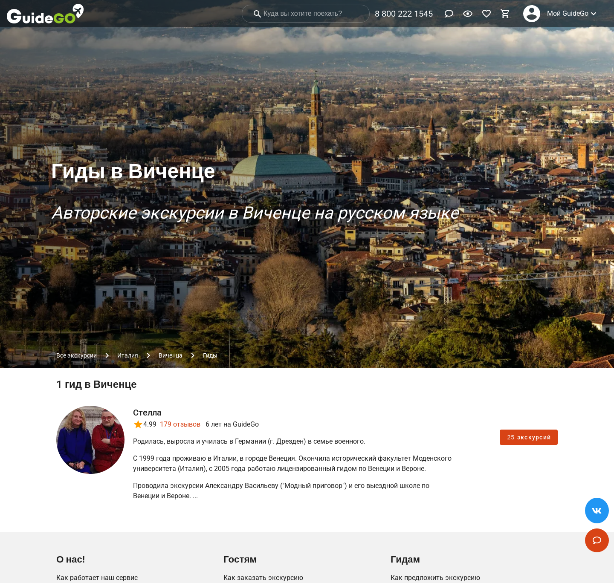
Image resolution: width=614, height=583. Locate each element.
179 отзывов (180, 424)
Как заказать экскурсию (263, 578)
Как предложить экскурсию (435, 578)
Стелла (147, 412)
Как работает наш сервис (97, 578)
